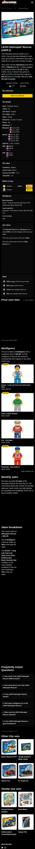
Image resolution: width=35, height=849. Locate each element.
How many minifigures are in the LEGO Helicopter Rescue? (15, 621)
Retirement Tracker (7, 800)
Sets (2, 814)
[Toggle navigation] (32, 2)
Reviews (3, 784)
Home (3, 8)
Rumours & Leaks (6, 786)
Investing (4, 781)
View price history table (10, 340)
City (15, 8)
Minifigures (4, 816)
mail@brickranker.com (8, 767)
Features (4, 789)
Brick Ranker (6, 761)
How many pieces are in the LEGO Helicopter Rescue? (16, 603)
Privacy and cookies (7, 792)
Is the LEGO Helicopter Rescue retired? (15, 612)
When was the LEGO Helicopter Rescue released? (15, 630)
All (2, 811)
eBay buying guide (7, 803)
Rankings (9, 8)
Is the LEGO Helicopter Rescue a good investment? (15, 639)
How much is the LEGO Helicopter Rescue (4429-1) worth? (16, 594)
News (3, 778)
